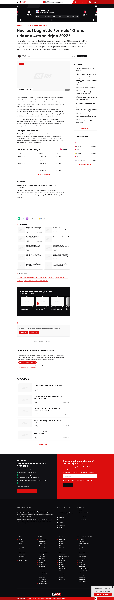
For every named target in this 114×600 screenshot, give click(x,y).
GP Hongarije (62, 560)
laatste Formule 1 (24, 511)
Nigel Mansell (82, 564)
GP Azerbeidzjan (63, 568)
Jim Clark (81, 560)
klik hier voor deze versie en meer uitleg (27, 367)
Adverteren (81, 515)
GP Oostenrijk (62, 554)
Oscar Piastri (42, 556)
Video (62, 6)
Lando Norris (42, 541)
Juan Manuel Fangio (84, 568)
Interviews (68, 6)
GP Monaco (61, 550)
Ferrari (20, 543)
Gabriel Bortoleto (43, 583)
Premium (76, 6)
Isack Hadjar (42, 554)
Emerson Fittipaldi (83, 571)
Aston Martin (22, 552)
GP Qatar (61, 577)
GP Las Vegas (62, 575)
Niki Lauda (81, 562)
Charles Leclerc (42, 545)
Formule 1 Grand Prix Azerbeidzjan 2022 (32, 26)
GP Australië (62, 539)
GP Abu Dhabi (62, 579)
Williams (21, 558)
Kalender (43, 6)
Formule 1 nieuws (60, 277)
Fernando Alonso (43, 550)
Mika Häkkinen (82, 556)
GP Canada (61, 548)
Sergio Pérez (42, 560)
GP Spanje (61, 566)
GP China (61, 541)
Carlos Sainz (42, 558)
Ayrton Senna (82, 548)
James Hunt (82, 552)
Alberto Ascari (82, 545)
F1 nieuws (20, 280)
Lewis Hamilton (42, 548)
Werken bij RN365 (83, 517)
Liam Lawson (42, 577)
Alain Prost (81, 541)
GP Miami (61, 545)
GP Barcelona (62, 552)
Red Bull (52, 185)
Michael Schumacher (84, 543)
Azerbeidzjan (34, 99)
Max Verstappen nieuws (41, 280)
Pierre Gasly (41, 568)
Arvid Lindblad (42, 566)
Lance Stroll (41, 571)
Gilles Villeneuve (83, 550)
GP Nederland (62, 562)
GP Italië (61, 564)
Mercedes (21, 545)
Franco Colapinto (43, 581)
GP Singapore (62, 571)
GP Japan (61, 543)
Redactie (24, 55)
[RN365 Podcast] (53, 2)
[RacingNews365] (57, 594)
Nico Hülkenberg (43, 573)
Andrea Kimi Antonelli (44, 552)
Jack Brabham (82, 577)
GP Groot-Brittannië (64, 556)
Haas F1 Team (22, 554)
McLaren (21, 541)
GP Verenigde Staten (64, 573)
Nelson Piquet (82, 575)
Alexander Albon (43, 575)
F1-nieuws (24, 6)
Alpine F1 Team (22, 548)
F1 (66, 277)
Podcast (56, 6)
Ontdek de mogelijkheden (27, 491)
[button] (29, 13)
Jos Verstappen (82, 558)
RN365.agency (82, 519)
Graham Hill (81, 573)
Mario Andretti (82, 581)
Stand (50, 6)
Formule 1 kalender (27, 519)
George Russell (42, 543)
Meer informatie (57, 20)
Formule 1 (51, 277)
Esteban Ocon (42, 562)
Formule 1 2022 (42, 277)
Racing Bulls (22, 556)
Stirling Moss (82, 566)
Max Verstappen (34, 6)
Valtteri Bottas (42, 564)
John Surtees (82, 579)
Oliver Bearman (42, 579)
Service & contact (83, 512)
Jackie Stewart (82, 554)
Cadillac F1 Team (23, 560)
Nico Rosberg (82, 539)
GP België (61, 558)
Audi (20, 550)
